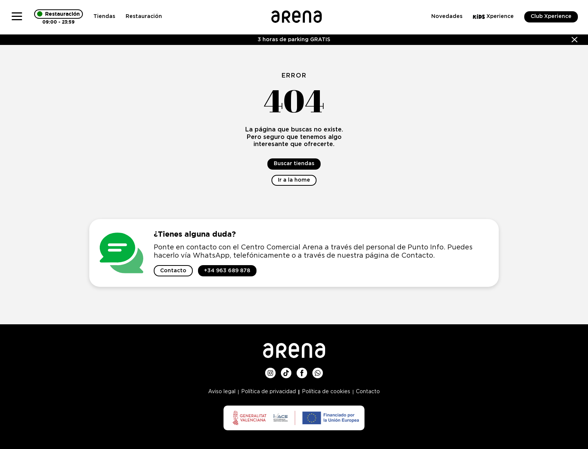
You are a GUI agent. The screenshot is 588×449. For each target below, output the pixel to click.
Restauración (144, 16)
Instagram (270, 370)
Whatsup (317, 370)
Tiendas (104, 16)
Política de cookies (326, 391)
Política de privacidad (268, 391)
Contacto (368, 391)
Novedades (446, 16)
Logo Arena (296, 13)
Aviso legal (222, 391)
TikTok (286, 370)
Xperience (493, 16)
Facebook (302, 370)
